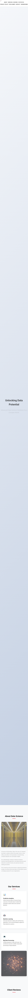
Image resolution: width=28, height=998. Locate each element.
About (5, 2)
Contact (18, 4)
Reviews (15, 2)
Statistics (21, 2)
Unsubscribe (24, 4)
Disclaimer (12, 4)
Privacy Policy (4, 4)
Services (10, 2)
